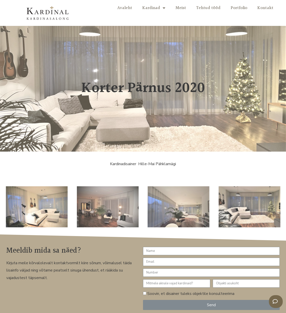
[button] (276, 301)
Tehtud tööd (208, 8)
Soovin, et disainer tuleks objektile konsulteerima (190, 293)
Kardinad (153, 8)
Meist (180, 8)
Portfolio (239, 8)
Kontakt (265, 8)
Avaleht (124, 8)
